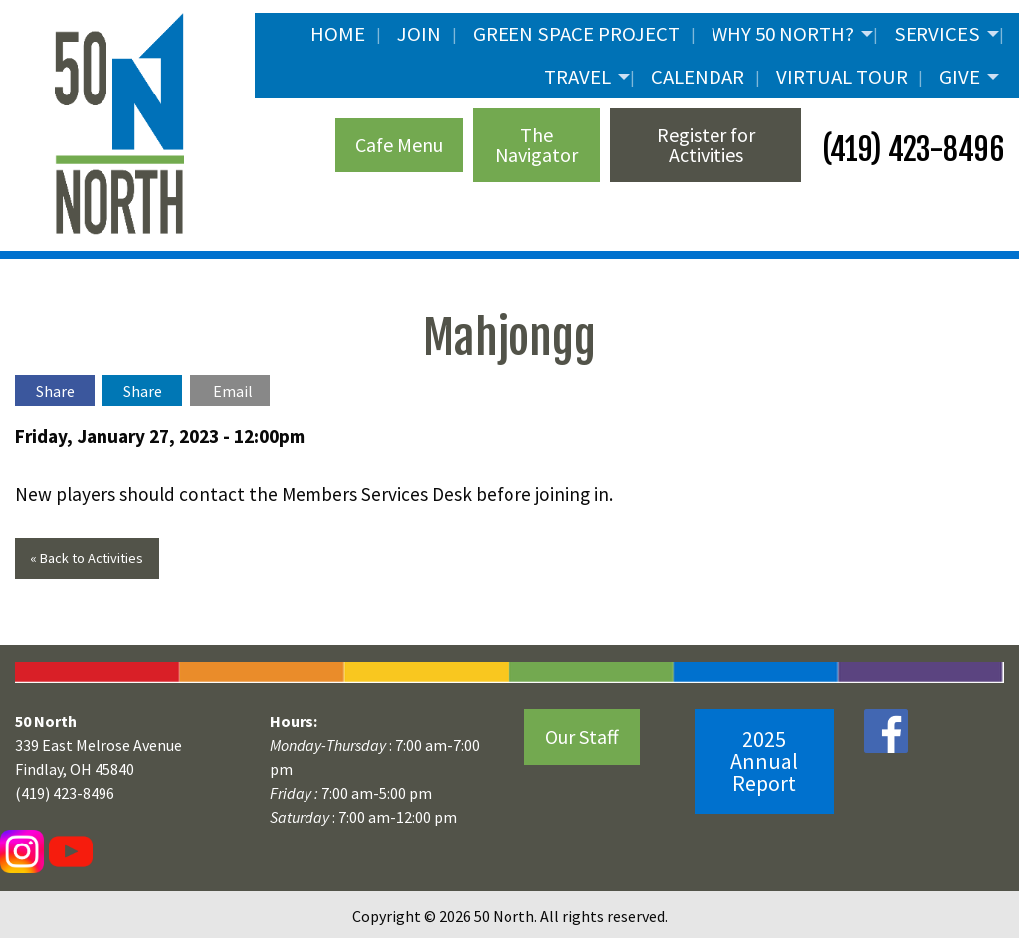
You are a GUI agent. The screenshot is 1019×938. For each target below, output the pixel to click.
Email (233, 391)
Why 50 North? (783, 34)
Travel (577, 77)
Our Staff (582, 736)
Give (959, 77)
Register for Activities (706, 144)
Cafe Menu (399, 144)
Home (337, 34)
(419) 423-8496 (910, 149)
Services (937, 34)
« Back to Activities (86, 558)
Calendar (697, 77)
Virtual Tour (842, 77)
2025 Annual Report (764, 761)
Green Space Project (576, 34)
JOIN (419, 34)
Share (55, 391)
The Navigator (536, 144)
